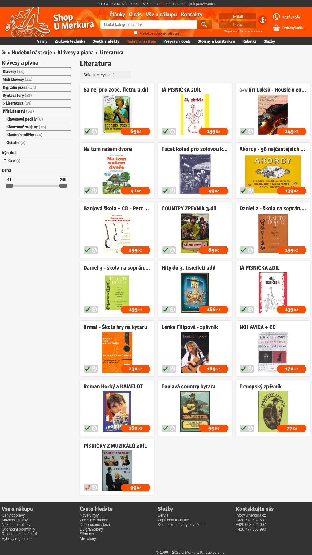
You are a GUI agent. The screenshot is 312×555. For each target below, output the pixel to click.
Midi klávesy (17, 79)
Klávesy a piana (76, 52)
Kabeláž (249, 41)
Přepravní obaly (177, 41)
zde (162, 4)
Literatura (19, 102)
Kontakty (191, 14)
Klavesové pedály (24, 119)
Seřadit (106, 75)
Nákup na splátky (16, 525)
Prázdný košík (292, 28)
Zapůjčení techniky (173, 520)
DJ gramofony (91, 529)
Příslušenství (18, 111)
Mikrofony (88, 538)
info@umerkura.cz (251, 515)
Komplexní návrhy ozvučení (180, 525)
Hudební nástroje (141, 41)
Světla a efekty (106, 41)
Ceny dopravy (13, 515)
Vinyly (42, 41)
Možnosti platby (15, 520)
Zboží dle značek (94, 520)
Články (117, 14)
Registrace (230, 31)
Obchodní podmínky (18, 529)
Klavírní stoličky (24, 134)
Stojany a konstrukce (216, 41)
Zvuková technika (70, 41)
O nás (135, 14)
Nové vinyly (89, 515)
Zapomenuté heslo (251, 31)
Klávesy (13, 71)
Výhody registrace (17, 538)
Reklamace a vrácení (19, 534)
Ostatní (16, 142)
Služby (269, 41)
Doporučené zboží (95, 525)
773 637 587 (291, 17)
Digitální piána (19, 87)
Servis (163, 515)
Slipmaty (87, 534)
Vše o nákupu (161, 14)
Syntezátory (17, 95)
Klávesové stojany (26, 126)
